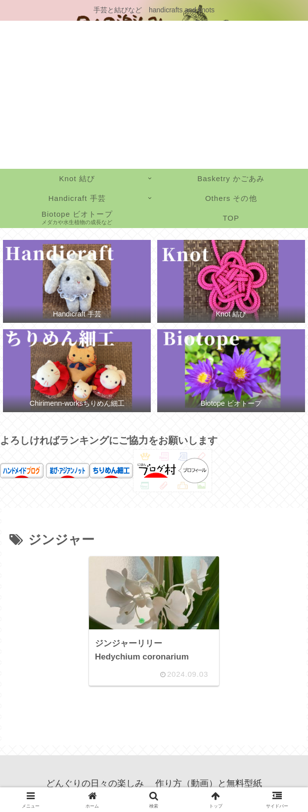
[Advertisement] (154, 95)
